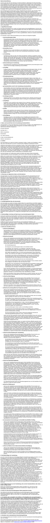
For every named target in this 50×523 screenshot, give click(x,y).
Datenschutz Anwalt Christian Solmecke (22, 521)
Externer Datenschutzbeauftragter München (33, 520)
